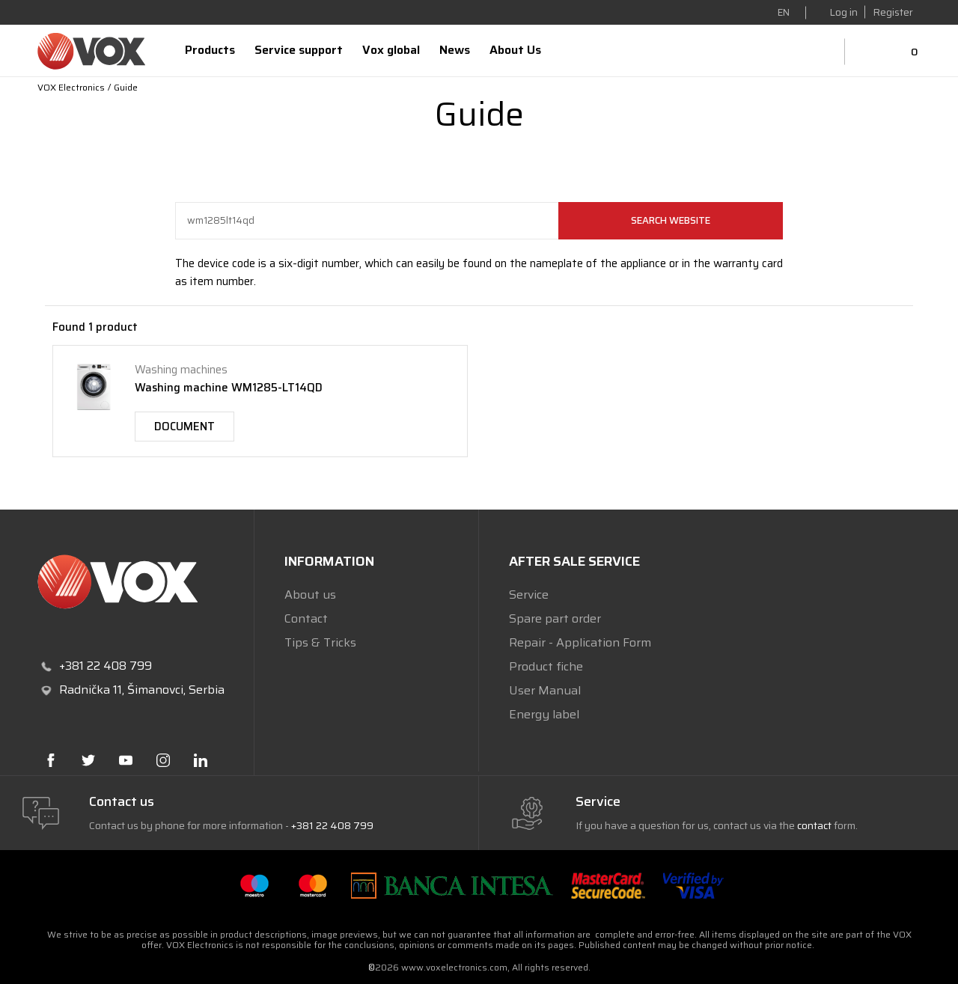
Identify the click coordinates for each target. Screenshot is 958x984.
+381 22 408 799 (332, 825)
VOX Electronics (71, 87)
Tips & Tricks (320, 642)
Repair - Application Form (580, 642)
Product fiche (546, 666)
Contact (306, 618)
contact (814, 825)
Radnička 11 (90, 689)
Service (529, 594)
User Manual (545, 690)
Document (184, 427)
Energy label (544, 714)
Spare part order (555, 618)
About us (310, 594)
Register (893, 12)
